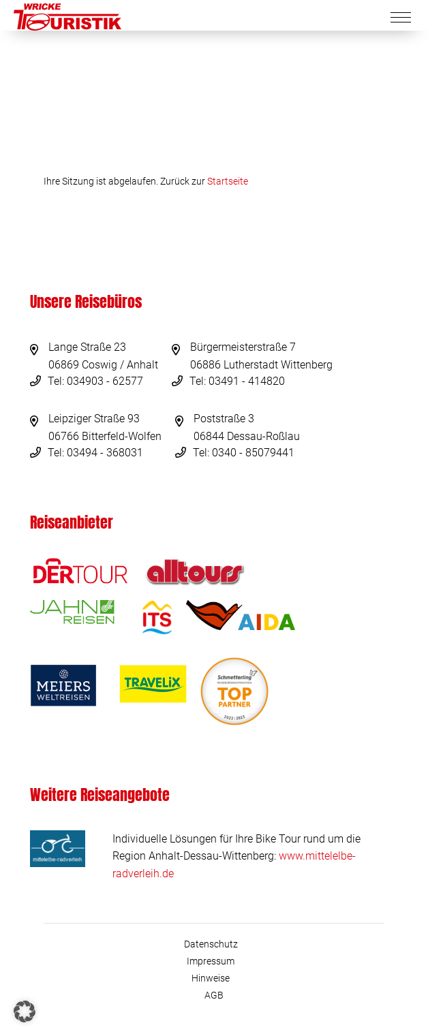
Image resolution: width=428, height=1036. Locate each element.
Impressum (210, 961)
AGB (214, 995)
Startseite (227, 181)
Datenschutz (211, 944)
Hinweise (211, 978)
